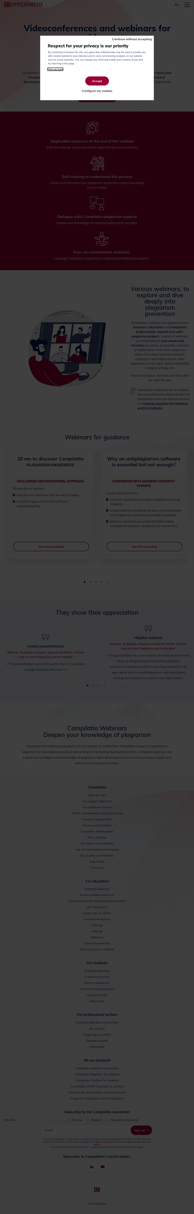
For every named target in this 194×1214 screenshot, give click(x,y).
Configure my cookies (97, 90)
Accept (97, 81)
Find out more (55, 69)
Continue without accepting (132, 39)
